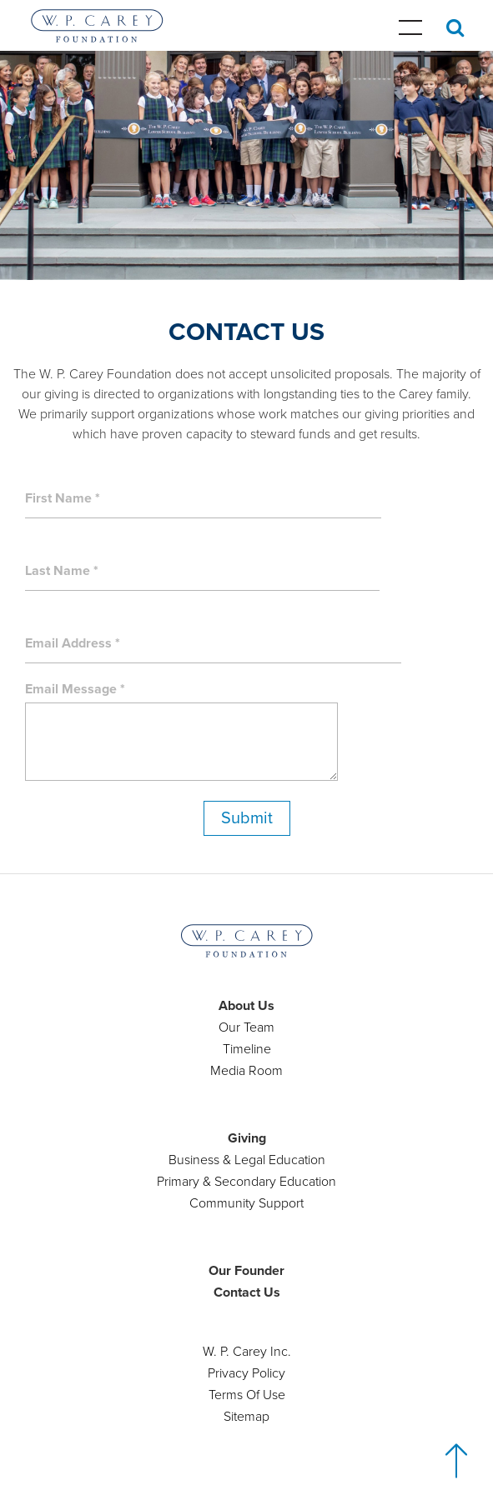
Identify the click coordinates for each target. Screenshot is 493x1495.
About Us (246, 1006)
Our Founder (246, 1270)
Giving (247, 1138)
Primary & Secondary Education (246, 1181)
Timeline (247, 1049)
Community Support (246, 1203)
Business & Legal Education (247, 1160)
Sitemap (246, 1416)
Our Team (246, 1027)
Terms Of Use (247, 1395)
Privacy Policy (246, 1373)
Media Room (246, 1070)
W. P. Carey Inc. (247, 1351)
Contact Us (247, 1292)
